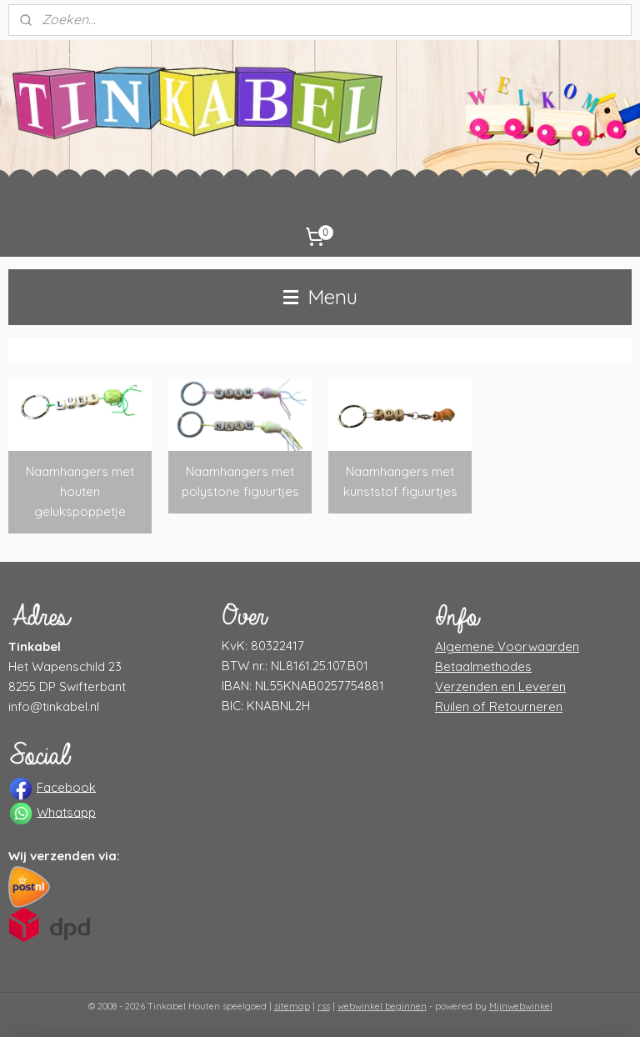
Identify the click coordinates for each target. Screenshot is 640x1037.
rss (324, 1006)
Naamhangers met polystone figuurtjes (240, 481)
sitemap (292, 1006)
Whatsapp (66, 811)
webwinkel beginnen (382, 1006)
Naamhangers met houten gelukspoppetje (80, 491)
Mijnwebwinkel (520, 1006)
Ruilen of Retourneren (498, 706)
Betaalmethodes (483, 666)
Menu (320, 296)
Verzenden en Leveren (500, 686)
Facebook (66, 786)
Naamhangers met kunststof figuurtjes (400, 481)
